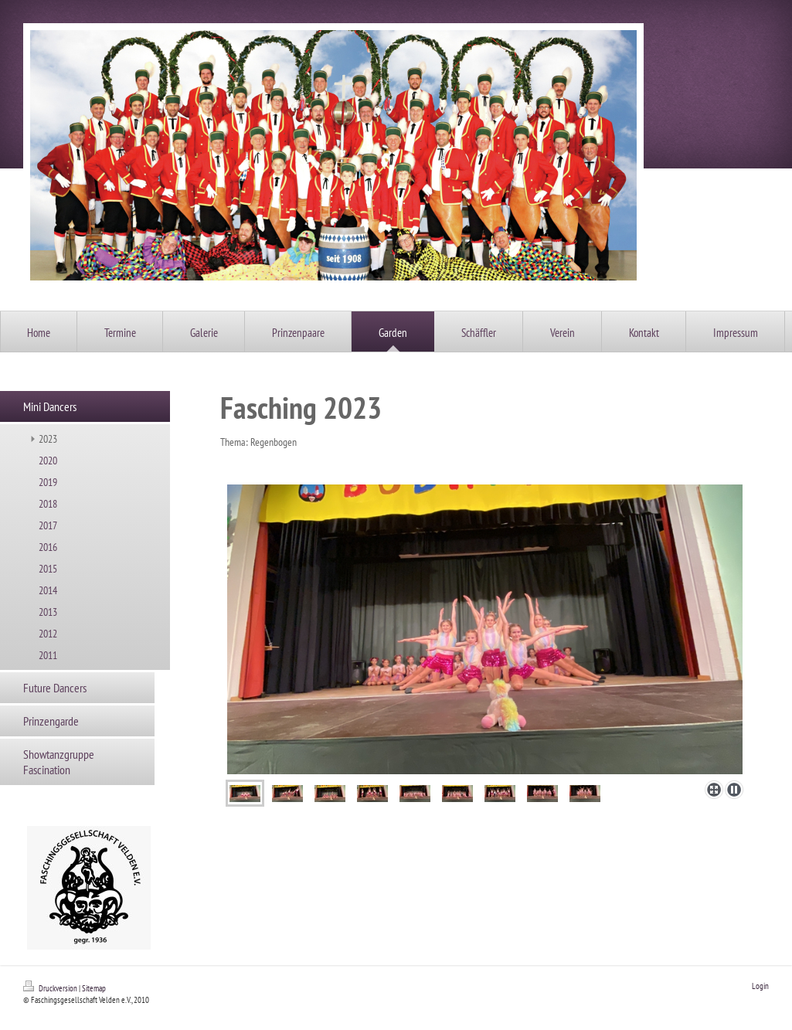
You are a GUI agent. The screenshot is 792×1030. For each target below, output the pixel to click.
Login (760, 986)
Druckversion (51, 988)
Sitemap (94, 988)
